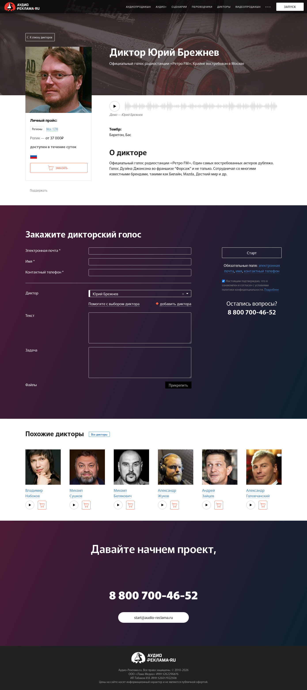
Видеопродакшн (248, 7)
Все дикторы (99, 434)
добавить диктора (175, 303)
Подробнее (271, 289)
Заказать (61, 168)
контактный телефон (261, 270)
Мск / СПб (52, 129)
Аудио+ (161, 7)
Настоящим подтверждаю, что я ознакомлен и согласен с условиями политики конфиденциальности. (245, 285)
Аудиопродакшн (138, 7)
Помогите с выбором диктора (114, 303)
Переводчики (202, 7)
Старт (252, 252)
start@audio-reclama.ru (153, 617)
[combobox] (140, 293)
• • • (268, 7)
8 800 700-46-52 (252, 311)
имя (239, 270)
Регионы (37, 129)
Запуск (290, 7)
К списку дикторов (41, 37)
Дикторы (224, 7)
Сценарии (179, 7)
